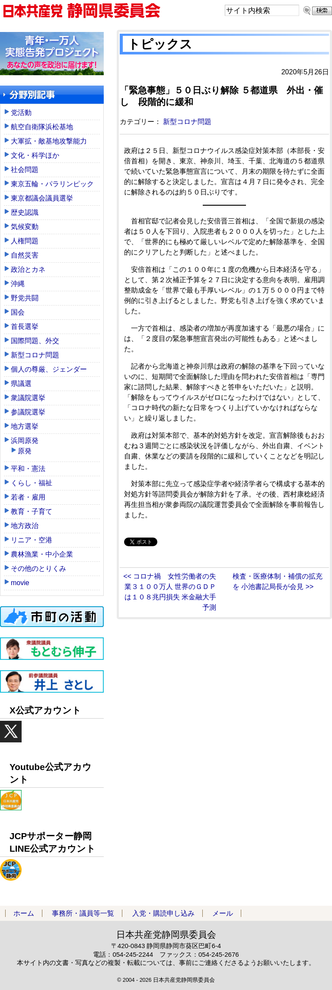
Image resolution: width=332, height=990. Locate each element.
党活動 (21, 112)
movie (20, 582)
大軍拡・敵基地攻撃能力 (49, 141)
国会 (18, 312)
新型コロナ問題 (187, 121)
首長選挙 (24, 326)
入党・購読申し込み (163, 913)
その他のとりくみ (38, 568)
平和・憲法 (28, 468)
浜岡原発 (24, 440)
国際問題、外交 (35, 340)
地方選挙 (24, 426)
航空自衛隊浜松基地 (42, 127)
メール (222, 913)
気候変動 (24, 226)
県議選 (21, 383)
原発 (25, 451)
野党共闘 (24, 298)
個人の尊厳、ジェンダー (49, 369)
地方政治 (24, 525)
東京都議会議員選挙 (42, 198)
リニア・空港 (31, 540)
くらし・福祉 (31, 483)
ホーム (23, 913)
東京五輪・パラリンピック (52, 184)
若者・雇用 (28, 497)
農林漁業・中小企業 (42, 554)
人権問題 (24, 241)
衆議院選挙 (28, 397)
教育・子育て (31, 511)
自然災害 (24, 255)
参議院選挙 (28, 412)
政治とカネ (28, 269)
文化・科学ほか (35, 155)
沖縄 (18, 283)
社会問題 (24, 169)
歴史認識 (24, 212)
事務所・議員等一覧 (83, 913)
